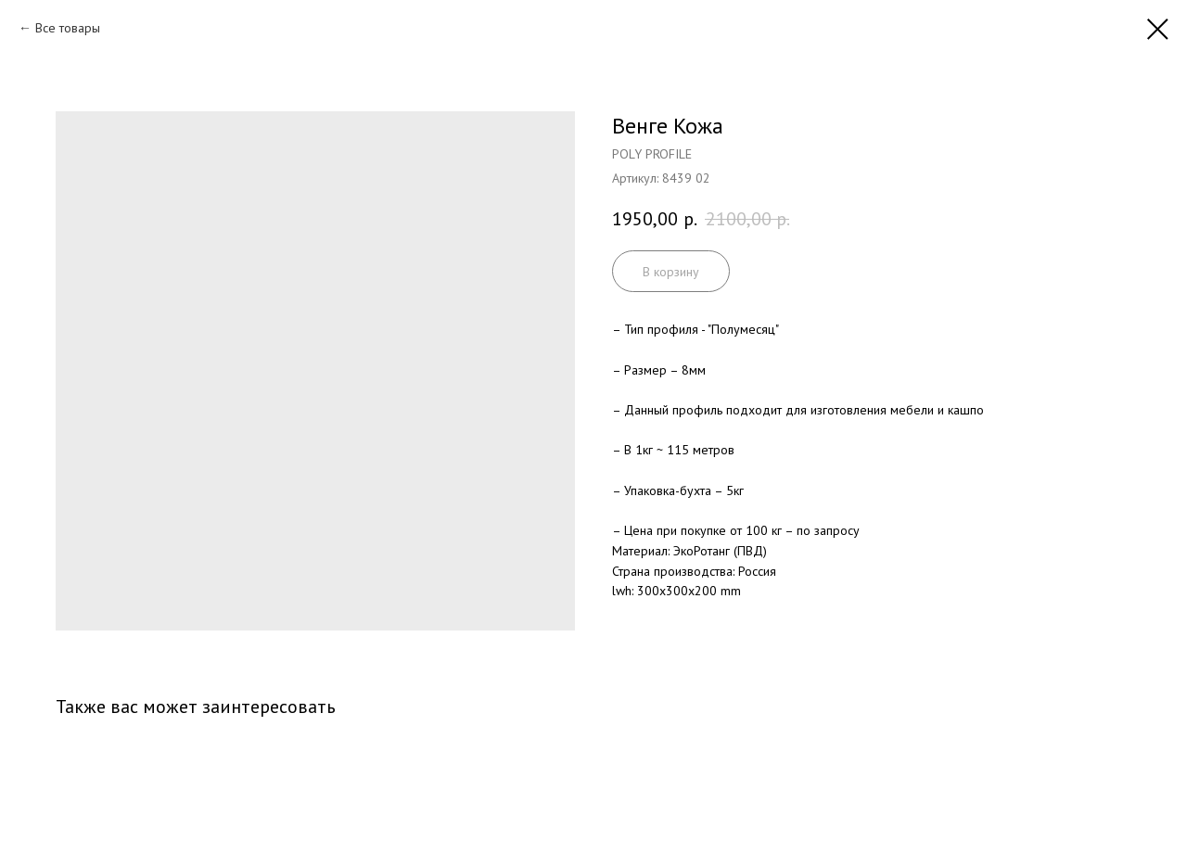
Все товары (67, 27)
